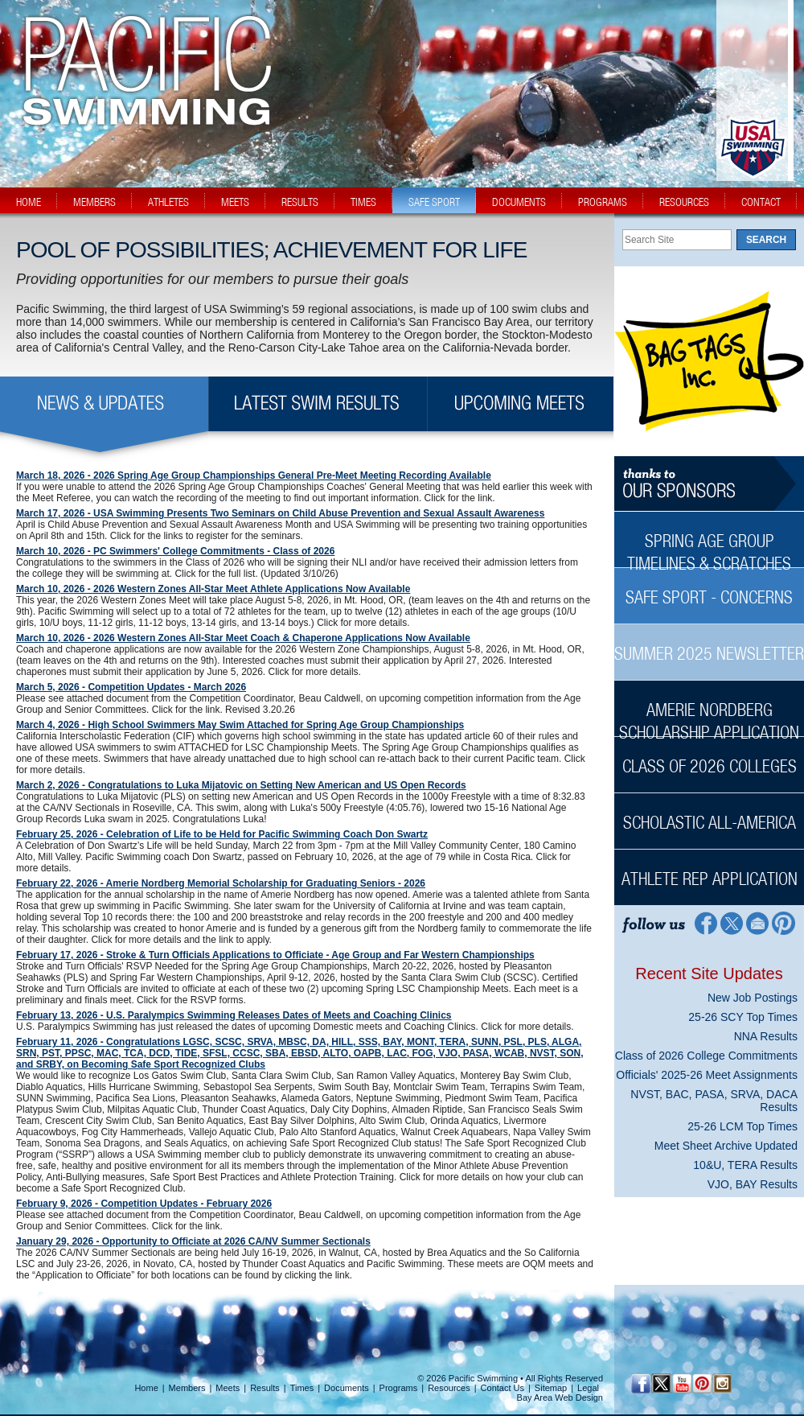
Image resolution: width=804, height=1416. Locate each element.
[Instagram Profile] (722, 1383)
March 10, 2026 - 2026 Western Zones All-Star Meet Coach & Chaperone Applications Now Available (243, 638)
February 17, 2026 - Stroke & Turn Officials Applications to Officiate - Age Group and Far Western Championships (275, 955)
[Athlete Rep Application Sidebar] (709, 870)
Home (146, 1388)
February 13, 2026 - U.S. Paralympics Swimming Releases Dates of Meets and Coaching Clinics (234, 1015)
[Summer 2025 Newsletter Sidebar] (709, 644)
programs (602, 202)
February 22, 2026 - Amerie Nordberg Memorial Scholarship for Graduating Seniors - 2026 (220, 883)
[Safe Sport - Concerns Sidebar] (709, 588)
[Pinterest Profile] (784, 922)
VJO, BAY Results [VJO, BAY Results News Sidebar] (753, 1184)
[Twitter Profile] (731, 922)
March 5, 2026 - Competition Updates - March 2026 (131, 687)
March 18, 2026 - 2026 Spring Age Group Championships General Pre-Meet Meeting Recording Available (253, 475)
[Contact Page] (757, 922)
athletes (168, 202)
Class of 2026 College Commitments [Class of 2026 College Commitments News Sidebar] (706, 1055)
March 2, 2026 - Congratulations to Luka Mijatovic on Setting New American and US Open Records (241, 785)
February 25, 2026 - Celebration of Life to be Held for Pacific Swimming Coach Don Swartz (222, 834)
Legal (588, 1388)
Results (265, 1388)
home (28, 202)
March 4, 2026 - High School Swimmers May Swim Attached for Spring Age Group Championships (240, 725)
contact (761, 202)
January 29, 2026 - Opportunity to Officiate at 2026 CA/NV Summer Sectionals (193, 1241)
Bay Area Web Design (560, 1397)
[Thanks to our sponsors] (709, 484)
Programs (398, 1388)
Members (187, 1388)
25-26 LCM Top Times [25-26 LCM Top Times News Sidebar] (742, 1126)
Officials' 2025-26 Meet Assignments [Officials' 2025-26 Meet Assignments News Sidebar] (707, 1074)
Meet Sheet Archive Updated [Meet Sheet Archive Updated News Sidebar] (726, 1145)
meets (235, 202)
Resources (449, 1388)
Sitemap (551, 1388)
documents (519, 202)
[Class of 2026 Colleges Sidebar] (709, 757)
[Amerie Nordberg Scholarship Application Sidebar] (709, 712)
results (299, 202)
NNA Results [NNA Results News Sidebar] (766, 1036)
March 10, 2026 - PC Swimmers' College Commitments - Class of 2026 (175, 551)
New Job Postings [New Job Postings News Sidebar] (753, 997)
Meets (227, 1388)
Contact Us (502, 1388)
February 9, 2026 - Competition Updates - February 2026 (144, 1203)
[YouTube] (681, 1383)
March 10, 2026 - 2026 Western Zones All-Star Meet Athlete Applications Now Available (213, 589)
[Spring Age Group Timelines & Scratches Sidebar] (709, 543)
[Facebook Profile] (704, 922)
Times (302, 1388)
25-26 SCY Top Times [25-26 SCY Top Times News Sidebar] (743, 1017)
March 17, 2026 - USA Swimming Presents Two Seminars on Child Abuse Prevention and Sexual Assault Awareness (280, 513)
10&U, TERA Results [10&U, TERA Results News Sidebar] (745, 1165)
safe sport (434, 202)
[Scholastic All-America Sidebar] (709, 813)
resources (684, 202)
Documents (346, 1388)
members (94, 202)
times (363, 202)
